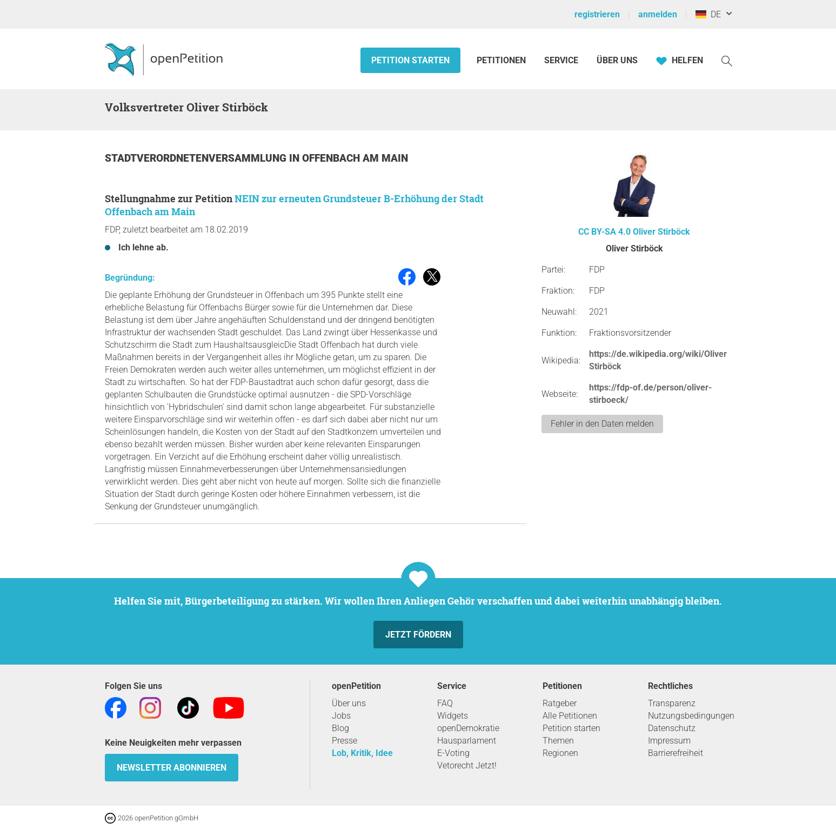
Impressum (669, 740)
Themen (558, 740)
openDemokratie (468, 728)
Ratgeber (560, 703)
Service (561, 60)
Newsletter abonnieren (171, 767)
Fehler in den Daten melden (602, 424)
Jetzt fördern (418, 634)
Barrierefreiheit (675, 753)
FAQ (445, 703)
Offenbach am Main (355, 158)
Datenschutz (671, 728)
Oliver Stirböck (661, 232)
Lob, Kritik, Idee (362, 753)
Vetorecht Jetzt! (467, 765)
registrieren (597, 14)
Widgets (452, 716)
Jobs (341, 716)
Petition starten (410, 60)
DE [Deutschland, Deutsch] (708, 14)
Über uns (349, 703)
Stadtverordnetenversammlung (197, 158)
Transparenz (671, 703)
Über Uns (617, 60)
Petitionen (502, 60)
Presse (344, 740)
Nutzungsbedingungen (691, 716)
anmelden (657, 14)
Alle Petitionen (570, 716)
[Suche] (726, 60)
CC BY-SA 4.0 (604, 232)
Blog (340, 728)
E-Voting (453, 753)
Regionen (560, 753)
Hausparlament (466, 740)
